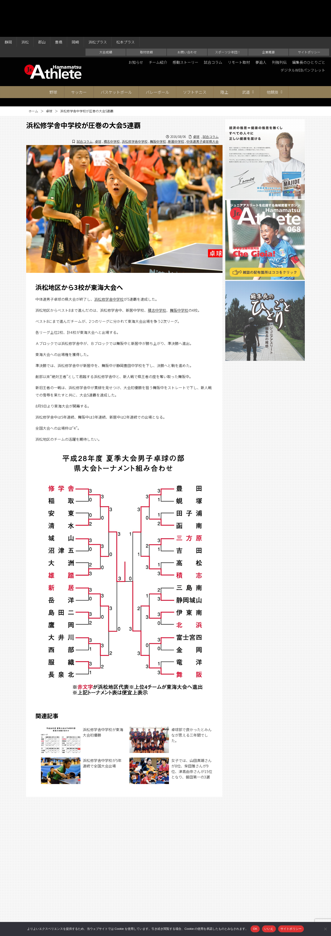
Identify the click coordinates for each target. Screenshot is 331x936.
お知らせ (135, 25)
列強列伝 (279, 25)
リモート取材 (239, 25)
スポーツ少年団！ (228, 15)
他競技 (272, 55)
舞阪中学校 (158, 104)
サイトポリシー (309, 15)
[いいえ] (325, 929)
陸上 (224, 55)
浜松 (25, 5)
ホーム (33, 74)
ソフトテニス (194, 55)
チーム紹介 (158, 25)
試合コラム (213, 25)
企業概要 (268, 15)
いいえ (269, 928)
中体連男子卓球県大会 (202, 104)
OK (255, 928)
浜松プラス (97, 5)
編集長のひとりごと (308, 25)
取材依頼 (146, 15)
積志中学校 (112, 104)
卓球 (49, 74)
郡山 (42, 5)
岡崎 (75, 5)
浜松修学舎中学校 (135, 104)
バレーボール (157, 55)
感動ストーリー (185, 25)
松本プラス (125, 5)
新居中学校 (176, 104)
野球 (53, 55)
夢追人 (260, 25)
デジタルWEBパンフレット (302, 33)
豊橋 (58, 5)
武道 (246, 55)
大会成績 (105, 15)
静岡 (8, 5)
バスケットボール (116, 55)
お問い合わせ (187, 15)
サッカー (79, 55)
